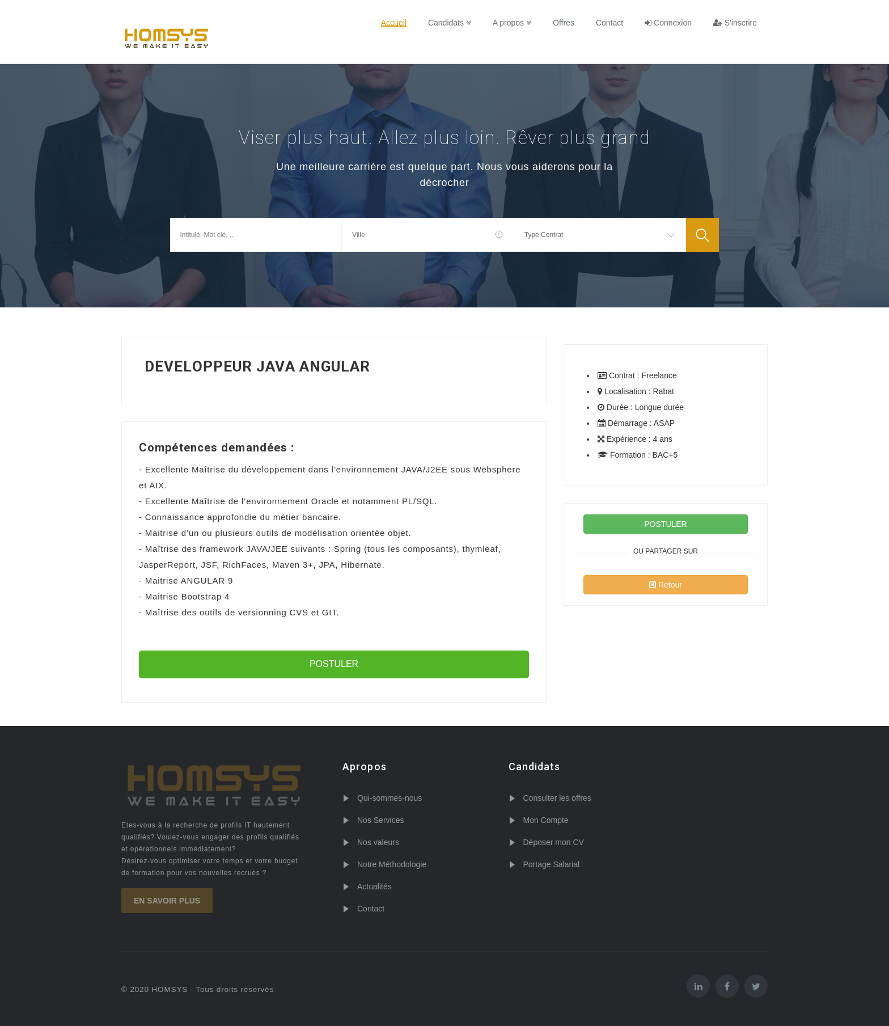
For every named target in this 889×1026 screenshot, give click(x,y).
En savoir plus (167, 900)
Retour (665, 584)
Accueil (394, 22)
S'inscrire (735, 22)
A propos (512, 22)
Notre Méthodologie (391, 864)
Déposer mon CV (553, 842)
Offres (563, 22)
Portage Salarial (551, 864)
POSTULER (334, 664)
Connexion (668, 22)
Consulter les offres (557, 798)
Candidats (449, 22)
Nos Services (380, 820)
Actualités (374, 886)
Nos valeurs (378, 842)
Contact (609, 22)
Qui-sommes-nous (389, 798)
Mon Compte (546, 820)
